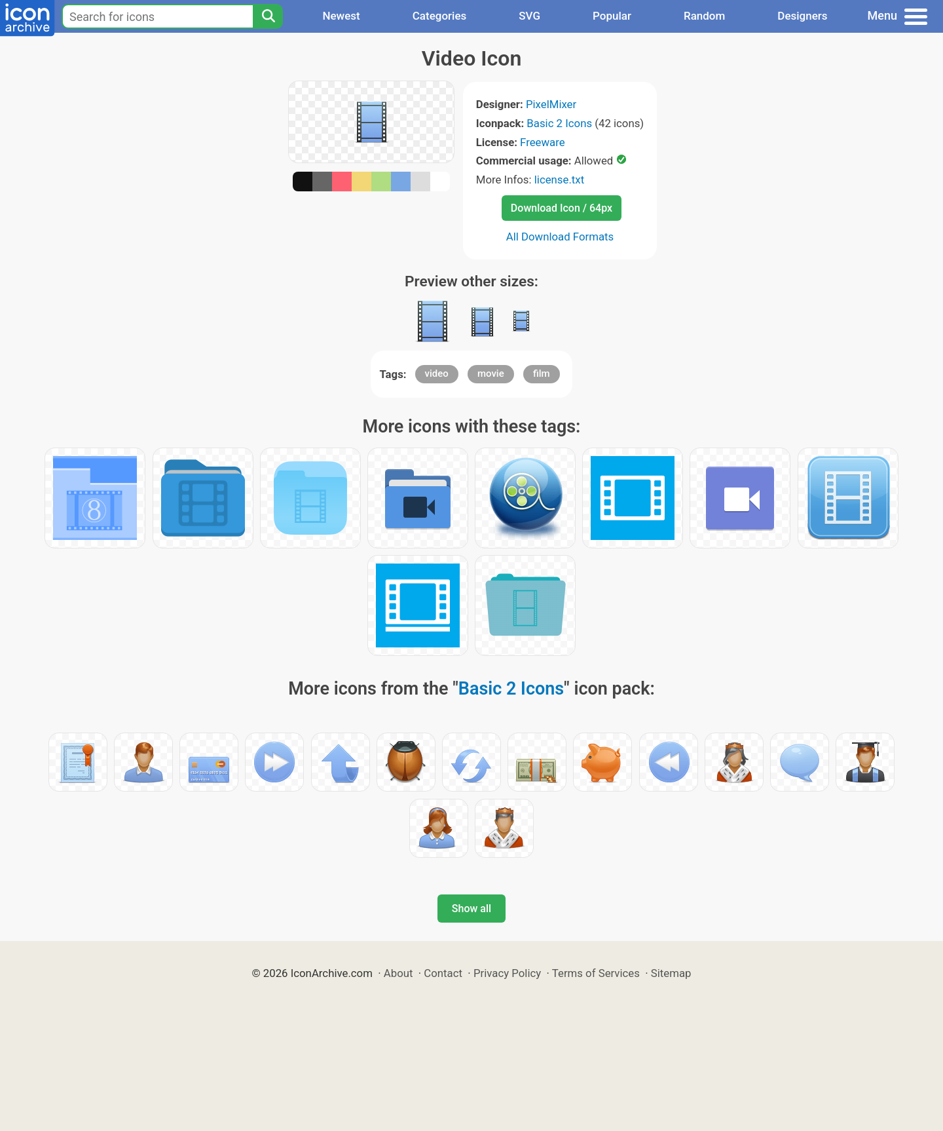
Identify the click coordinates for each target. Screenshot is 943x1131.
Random (704, 15)
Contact (443, 973)
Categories (440, 15)
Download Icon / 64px (561, 208)
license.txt (559, 179)
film (541, 373)
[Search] (268, 16)
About (398, 973)
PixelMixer (551, 104)
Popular (612, 15)
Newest (341, 15)
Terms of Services (596, 973)
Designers (802, 15)
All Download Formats (560, 236)
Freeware (542, 142)
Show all (471, 908)
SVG (529, 15)
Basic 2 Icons (559, 123)
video (437, 373)
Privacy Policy (507, 973)
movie (490, 373)
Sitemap (671, 973)
